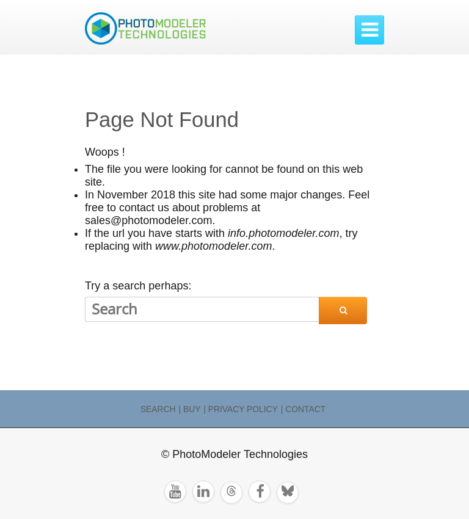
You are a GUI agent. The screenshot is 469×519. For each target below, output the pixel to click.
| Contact (303, 409)
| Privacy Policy (240, 409)
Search (158, 409)
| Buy (190, 409)
